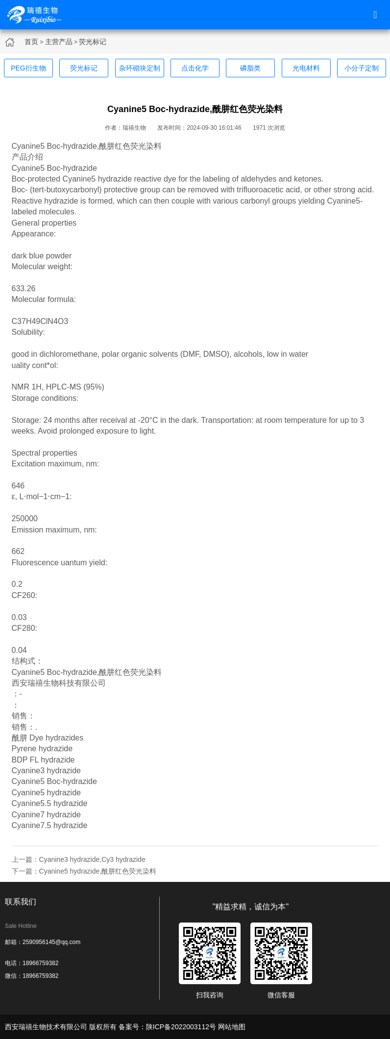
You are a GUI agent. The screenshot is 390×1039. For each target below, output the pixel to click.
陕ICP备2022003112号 (181, 1027)
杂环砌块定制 (139, 68)
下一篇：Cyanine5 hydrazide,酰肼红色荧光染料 (84, 871)
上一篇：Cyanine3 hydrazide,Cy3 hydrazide (79, 859)
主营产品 (59, 42)
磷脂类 (250, 68)
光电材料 (306, 68)
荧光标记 (92, 42)
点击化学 (195, 68)
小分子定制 (361, 68)
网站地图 (231, 1027)
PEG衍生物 (28, 68)
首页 (31, 42)
